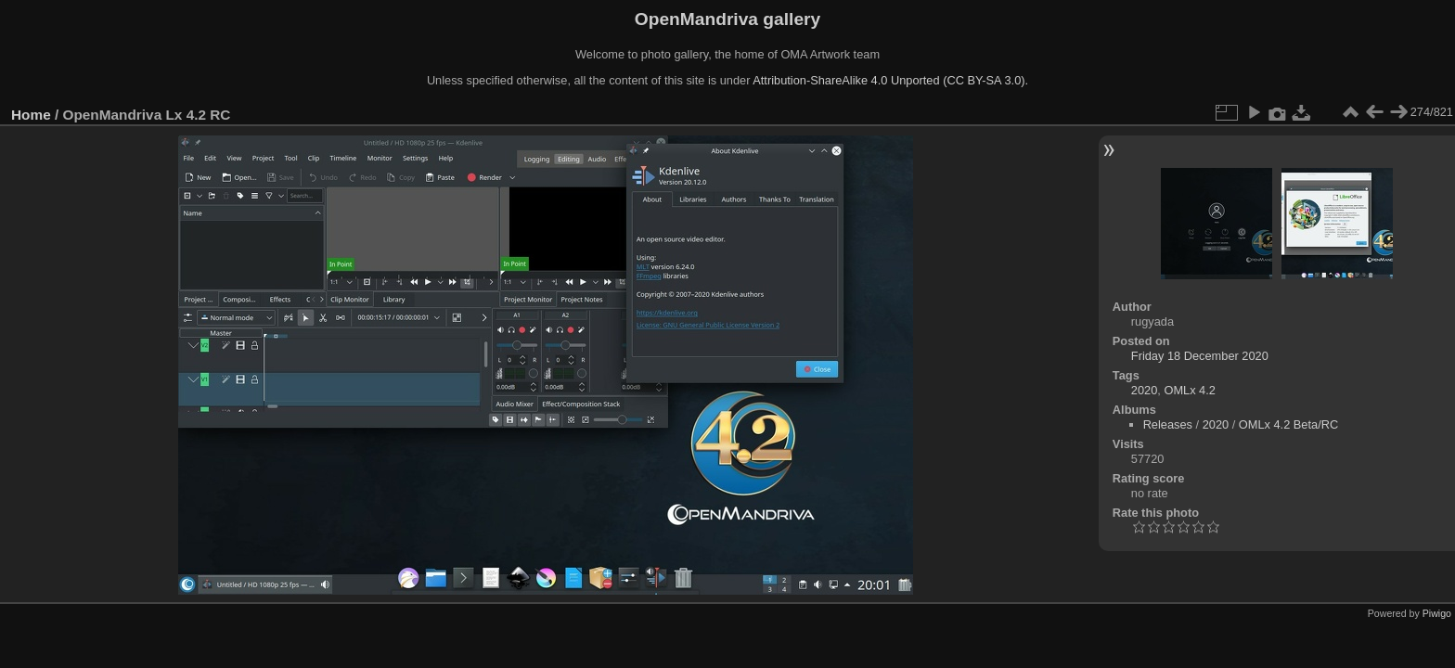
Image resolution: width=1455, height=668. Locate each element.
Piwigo (1437, 613)
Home (31, 114)
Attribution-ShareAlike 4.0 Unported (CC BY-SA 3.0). (890, 80)
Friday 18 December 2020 (1199, 356)
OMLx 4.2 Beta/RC (1288, 424)
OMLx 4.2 (1189, 390)
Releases (1167, 424)
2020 (1144, 390)
